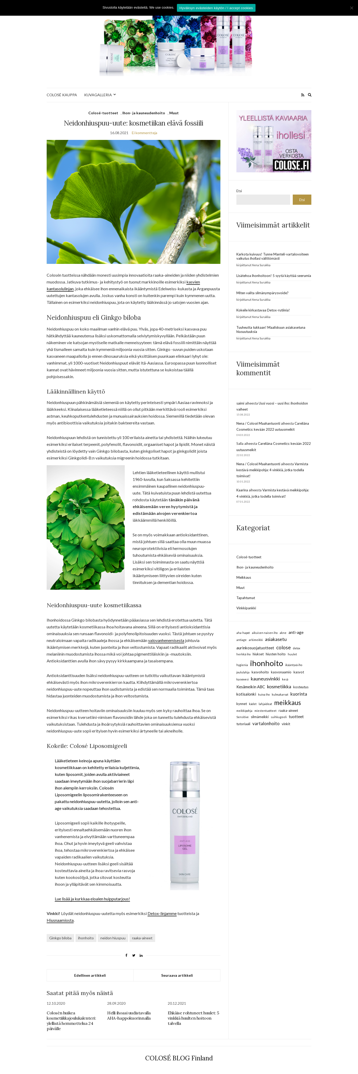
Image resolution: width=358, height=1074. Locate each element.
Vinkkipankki (246, 608)
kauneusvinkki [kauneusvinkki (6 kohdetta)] (265, 678)
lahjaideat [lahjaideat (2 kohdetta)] (265, 704)
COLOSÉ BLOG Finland (179, 1058)
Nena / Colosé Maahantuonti (258, 423)
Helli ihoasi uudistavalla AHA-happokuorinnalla (129, 1015)
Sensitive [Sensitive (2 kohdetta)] (242, 717)
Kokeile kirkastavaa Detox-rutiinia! (263, 310)
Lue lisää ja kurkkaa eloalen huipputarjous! (92, 898)
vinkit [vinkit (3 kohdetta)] (286, 724)
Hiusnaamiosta (60, 920)
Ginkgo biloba (60, 938)
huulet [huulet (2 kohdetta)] (292, 654)
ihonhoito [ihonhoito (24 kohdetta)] (266, 663)
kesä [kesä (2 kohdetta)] (285, 679)
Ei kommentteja (144, 132)
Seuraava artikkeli (177, 975)
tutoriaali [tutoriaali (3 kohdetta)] (243, 724)
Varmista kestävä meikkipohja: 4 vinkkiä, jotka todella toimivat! (272, 470)
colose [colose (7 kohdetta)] (283, 647)
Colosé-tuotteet (103, 113)
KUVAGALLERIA (98, 95)
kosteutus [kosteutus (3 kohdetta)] (300, 687)
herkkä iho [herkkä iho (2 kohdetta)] (243, 654)
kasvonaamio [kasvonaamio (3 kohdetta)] (281, 672)
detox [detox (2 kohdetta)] (296, 648)
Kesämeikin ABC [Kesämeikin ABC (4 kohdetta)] (250, 686)
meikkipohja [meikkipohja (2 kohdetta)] (244, 710)
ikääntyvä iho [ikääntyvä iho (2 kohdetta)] (293, 665)
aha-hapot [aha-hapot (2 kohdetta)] (243, 632)
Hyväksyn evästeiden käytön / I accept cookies (216, 8)
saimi (240, 403)
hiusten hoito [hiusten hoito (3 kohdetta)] (276, 654)
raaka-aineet (142, 938)
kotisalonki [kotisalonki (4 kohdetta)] (246, 694)
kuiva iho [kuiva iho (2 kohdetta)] (264, 694)
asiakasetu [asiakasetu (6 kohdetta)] (276, 639)
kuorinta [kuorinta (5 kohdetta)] (298, 694)
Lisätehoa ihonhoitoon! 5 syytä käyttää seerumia (273, 276)
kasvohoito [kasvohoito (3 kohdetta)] (260, 672)
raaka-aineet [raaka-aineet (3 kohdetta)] (288, 710)
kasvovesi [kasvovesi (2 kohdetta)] (242, 679)
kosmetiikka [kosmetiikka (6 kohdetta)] (279, 686)
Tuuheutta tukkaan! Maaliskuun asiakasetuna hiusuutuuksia (270, 329)
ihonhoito (86, 938)
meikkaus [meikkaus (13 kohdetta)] (287, 702)
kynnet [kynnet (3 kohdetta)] (241, 704)
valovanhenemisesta (166, 640)
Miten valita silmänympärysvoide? (262, 293)
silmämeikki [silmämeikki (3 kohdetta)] (260, 717)
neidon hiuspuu (113, 938)
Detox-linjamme (162, 913)
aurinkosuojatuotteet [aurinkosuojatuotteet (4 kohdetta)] (255, 647)
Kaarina (242, 490)
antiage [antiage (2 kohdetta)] (241, 639)
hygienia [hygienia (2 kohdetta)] (242, 665)
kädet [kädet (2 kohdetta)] (253, 704)
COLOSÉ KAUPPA (62, 95)
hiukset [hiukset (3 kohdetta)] (258, 654)
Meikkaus (243, 577)
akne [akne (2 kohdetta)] (283, 632)
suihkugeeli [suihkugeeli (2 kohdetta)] (279, 717)
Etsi (239, 191)
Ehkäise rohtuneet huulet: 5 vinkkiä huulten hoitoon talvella (193, 1018)
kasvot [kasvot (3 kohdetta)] (299, 672)
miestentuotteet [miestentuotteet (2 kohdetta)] (265, 710)
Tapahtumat (245, 598)
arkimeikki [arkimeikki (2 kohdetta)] (256, 639)
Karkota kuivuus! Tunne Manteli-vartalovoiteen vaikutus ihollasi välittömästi (272, 256)
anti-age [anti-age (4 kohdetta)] (296, 632)
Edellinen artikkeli (90, 975)
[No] (351, 7)
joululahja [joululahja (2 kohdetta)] (242, 672)
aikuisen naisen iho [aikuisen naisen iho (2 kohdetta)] (265, 632)
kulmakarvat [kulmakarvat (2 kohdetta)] (280, 694)
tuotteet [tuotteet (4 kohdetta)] (296, 716)
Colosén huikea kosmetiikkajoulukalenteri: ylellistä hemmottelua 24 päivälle (71, 1020)
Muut (174, 113)
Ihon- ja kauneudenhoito (143, 113)
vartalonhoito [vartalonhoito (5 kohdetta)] (266, 723)
